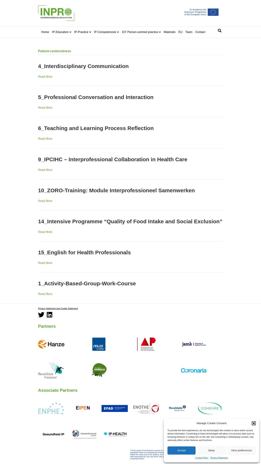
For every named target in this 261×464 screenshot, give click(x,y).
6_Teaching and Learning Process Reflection (96, 128)
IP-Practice (81, 32)
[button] (254, 423)
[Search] (219, 30)
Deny (211, 450)
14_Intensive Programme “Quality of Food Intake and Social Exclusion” (130, 221)
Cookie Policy (201, 458)
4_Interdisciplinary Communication (83, 66)
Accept (181, 450)
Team (188, 32)
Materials (169, 32)
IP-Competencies (105, 32)
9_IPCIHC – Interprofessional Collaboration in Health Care (112, 159)
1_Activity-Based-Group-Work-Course (87, 283)
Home (45, 32)
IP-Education (60, 32)
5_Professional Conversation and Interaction (96, 97)
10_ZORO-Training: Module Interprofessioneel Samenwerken (116, 190)
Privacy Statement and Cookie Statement (58, 308)
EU (180, 32)
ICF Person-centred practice (140, 32)
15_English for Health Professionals (84, 252)
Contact (200, 32)
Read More (45, 76)
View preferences (241, 450)
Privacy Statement (219, 458)
